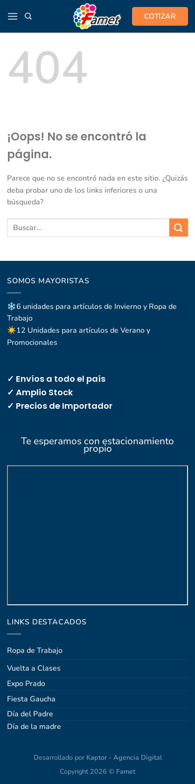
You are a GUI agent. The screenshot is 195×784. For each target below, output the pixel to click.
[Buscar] (28, 16)
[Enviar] (178, 227)
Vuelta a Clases (34, 668)
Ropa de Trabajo (35, 650)
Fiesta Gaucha (31, 699)
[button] (12, 16)
